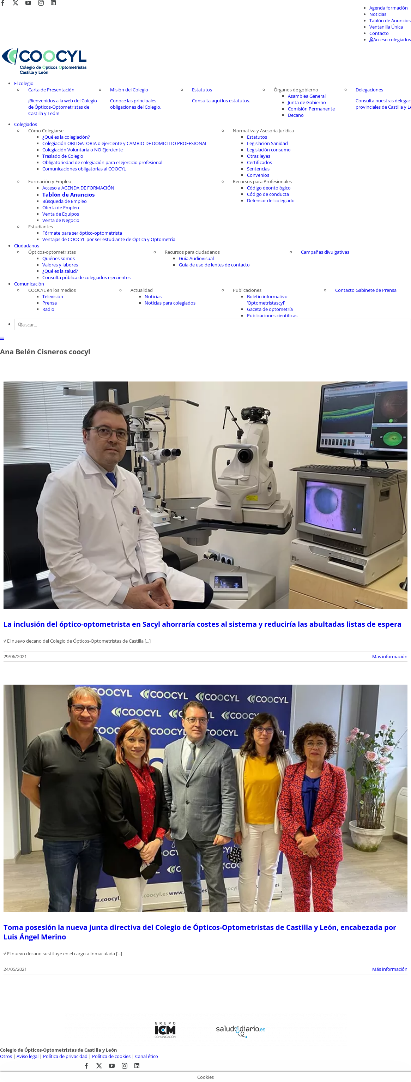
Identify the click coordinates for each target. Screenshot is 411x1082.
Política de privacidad (65, 1056)
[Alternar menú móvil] (2, 338)
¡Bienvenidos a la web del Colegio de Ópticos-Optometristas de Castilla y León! (62, 106)
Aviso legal (27, 1056)
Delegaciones (369, 89)
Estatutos (202, 89)
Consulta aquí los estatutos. (221, 100)
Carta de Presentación (51, 89)
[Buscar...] (212, 324)
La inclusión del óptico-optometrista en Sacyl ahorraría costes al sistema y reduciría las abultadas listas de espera (202, 624)
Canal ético (146, 1056)
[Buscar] (20, 324)
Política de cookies (111, 1056)
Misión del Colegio (129, 89)
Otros (6, 1056)
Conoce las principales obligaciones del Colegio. (135, 103)
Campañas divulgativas (325, 252)
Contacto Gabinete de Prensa (366, 290)
